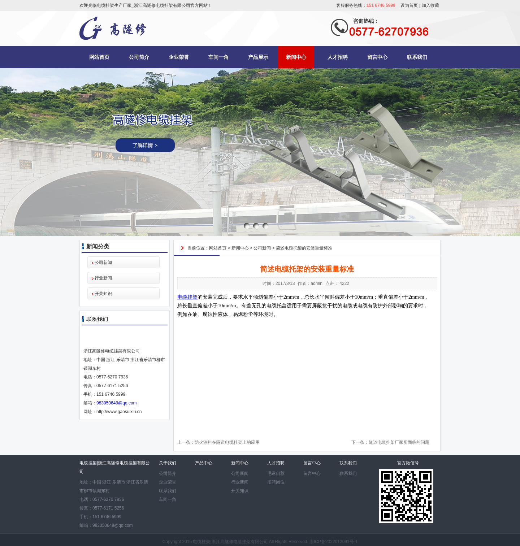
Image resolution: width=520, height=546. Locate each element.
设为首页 (409, 5)
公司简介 (139, 57)
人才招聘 (338, 57)
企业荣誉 (179, 57)
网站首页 (99, 57)
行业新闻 (103, 278)
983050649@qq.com (116, 403)
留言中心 (377, 57)
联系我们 (417, 57)
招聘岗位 (276, 482)
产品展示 (258, 57)
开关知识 (103, 293)
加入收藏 (430, 5)
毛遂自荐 (276, 473)
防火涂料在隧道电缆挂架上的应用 (227, 442)
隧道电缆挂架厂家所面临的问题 (399, 442)
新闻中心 (296, 57)
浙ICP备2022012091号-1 (333, 541)
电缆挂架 (187, 297)
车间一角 (218, 57)
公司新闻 (103, 262)
